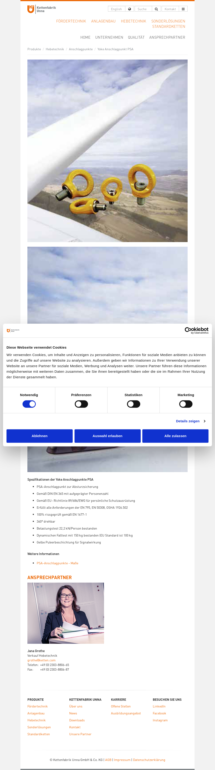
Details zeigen (187, 421)
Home (86, 37)
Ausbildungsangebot (126, 713)
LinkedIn (159, 706)
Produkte (34, 49)
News (73, 713)
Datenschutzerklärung (149, 759)
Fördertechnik (37, 706)
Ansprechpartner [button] (167, 37)
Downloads (77, 720)
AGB (108, 759)
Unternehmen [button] (109, 37)
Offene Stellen (121, 706)
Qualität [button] (136, 37)
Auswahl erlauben (107, 436)
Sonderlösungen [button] (168, 21)
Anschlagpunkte (81, 49)
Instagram (160, 720)
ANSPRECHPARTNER (49, 577)
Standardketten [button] (168, 26)
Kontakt (75, 727)
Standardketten (38, 734)
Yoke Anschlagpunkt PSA (116, 49)
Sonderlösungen (39, 727)
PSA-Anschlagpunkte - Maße (57, 563)
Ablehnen (39, 436)
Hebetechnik (55, 49)
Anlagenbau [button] (103, 21)
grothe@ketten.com (41, 660)
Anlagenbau (36, 713)
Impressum (122, 759)
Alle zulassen (175, 436)
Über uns (75, 706)
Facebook (159, 713)
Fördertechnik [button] (71, 21)
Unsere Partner (80, 734)
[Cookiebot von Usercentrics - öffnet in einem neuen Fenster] (188, 330)
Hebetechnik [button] (133, 21)
